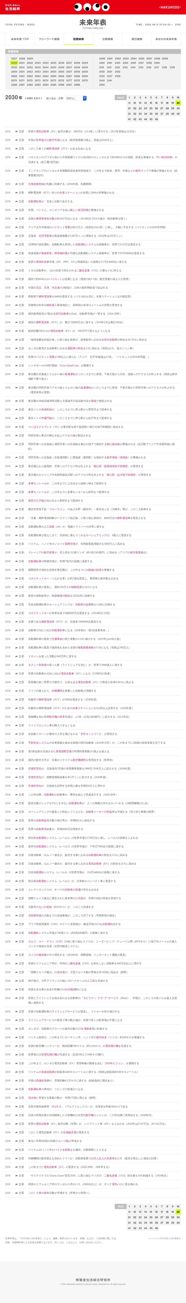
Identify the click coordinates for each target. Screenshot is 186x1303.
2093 (126, 58)
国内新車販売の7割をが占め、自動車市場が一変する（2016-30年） (75, 313)
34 (145, 113)
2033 (38, 62)
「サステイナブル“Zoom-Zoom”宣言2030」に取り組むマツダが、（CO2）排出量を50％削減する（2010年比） (98, 1175)
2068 (77, 76)
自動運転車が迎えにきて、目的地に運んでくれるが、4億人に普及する (80, 535)
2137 (109, 76)
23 (140, 108)
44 (145, 119)
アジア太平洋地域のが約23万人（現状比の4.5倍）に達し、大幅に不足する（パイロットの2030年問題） (98, 227)
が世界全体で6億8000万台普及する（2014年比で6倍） (70, 613)
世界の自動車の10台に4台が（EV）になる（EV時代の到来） (70, 673)
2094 (134, 58)
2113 (125, 67)
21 (129, 108)
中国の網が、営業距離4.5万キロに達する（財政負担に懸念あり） (71, 1080)
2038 (77, 62)
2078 (77, 80)
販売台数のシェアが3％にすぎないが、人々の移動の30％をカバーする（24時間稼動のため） (89, 803)
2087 (69, 84)
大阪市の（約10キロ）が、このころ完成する (61, 907)
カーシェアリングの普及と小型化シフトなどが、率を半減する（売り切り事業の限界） (92, 811)
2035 (53, 62)
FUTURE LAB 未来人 (170, 1238)
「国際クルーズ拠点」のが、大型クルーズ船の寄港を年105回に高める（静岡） (78, 972)
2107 (141, 62)
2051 (21, 71)
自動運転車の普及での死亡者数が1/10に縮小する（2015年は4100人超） (75, 639)
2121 (109, 71)
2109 (157, 62)
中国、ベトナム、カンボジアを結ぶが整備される (66, 210)
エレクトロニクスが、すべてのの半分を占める (63, 889)
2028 (22, 58)
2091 (110, 58)
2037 (69, 62)
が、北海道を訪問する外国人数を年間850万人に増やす (66, 785)
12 (134, 102)
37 (161, 113)
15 (151, 102)
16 (156, 102)
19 (172, 102)
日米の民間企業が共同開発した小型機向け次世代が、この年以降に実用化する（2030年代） (91, 1115)
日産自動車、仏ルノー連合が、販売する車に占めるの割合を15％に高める (78, 855)
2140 (102, 80)
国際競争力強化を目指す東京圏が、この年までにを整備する (71, 570)
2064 (46, 76)
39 (172, 113)
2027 (14, 58)
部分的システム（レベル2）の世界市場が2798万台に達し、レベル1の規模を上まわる (83, 837)
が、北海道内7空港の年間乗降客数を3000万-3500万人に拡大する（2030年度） (80, 768)
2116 (148, 67)
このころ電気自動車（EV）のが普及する (58, 1132)
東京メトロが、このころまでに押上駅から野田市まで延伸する (70, 409)
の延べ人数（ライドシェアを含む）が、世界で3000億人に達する (75, 665)
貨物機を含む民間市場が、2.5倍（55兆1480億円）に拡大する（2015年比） (79, 716)
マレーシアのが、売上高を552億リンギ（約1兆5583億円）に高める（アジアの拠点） (88, 552)
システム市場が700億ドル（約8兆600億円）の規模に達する (68, 933)
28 (167, 108)
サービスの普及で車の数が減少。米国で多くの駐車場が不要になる (75, 1020)
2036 (61, 62)
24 (145, 108)
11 (129, 102)
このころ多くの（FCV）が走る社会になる (59, 148)
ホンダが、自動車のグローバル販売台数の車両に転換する (67, 1028)
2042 (30, 67)
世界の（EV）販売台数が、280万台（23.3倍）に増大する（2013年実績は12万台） (82, 131)
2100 (102, 62)
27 (161, 108)
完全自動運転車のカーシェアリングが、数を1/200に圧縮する (71, 604)
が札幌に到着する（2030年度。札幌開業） (61, 184)
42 (134, 119)
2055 (53, 71)
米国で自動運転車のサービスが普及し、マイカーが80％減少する (74, 1011)
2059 (85, 71)
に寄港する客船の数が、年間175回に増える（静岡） (63, 1097)
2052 (30, 71)
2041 (21, 67)
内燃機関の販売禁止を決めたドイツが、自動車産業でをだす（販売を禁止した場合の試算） (93, 1158)
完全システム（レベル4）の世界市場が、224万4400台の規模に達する (74, 872)
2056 (61, 71)
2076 (61, 80)
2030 (14, 62)
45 (151, 119)
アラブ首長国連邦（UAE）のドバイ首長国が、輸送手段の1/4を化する (74, 924)
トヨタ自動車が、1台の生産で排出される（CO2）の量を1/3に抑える (75, 270)
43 (140, 119)
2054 (46, 71)
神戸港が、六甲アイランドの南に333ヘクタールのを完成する (68, 980)
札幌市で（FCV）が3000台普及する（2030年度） (63, 699)
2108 (149, 62)
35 (151, 113)
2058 (77, 71)
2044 (46, 67)
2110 (101, 67)
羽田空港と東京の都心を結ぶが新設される (59, 435)
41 (129, 119)
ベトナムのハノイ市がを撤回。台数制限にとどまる (67, 1149)
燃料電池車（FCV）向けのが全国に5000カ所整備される (71, 192)
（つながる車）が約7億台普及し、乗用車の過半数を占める (73, 578)
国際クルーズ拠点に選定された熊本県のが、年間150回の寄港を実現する (74, 898)
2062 (30, 76)
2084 (46, 84)
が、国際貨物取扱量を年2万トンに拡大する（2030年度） (68, 777)
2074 (45, 80)
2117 (156, 67)
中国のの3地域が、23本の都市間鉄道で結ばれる (68, 287)
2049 (85, 67)
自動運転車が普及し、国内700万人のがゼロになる (63, 587)
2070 (14, 80)
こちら (69, 1242)
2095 (142, 58)
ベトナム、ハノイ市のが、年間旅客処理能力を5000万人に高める (76, 543)
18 (167, 102)
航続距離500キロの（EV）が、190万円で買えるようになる (69, 331)
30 (178, 108)
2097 (149, 58)
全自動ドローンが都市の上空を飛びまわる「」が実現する (72, 734)
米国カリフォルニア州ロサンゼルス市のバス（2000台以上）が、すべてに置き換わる (83, 1184)
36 (156, 113)
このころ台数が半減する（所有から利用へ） (59, 1192)
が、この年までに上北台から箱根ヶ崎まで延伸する (67, 483)
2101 (109, 62)
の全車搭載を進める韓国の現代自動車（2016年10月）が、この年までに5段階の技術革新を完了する (97, 742)
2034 (46, 62)
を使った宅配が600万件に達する (52, 656)
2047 (69, 67)
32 (134, 113)
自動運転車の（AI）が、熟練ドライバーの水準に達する (66, 526)
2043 (38, 67)
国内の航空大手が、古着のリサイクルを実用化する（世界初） (71, 760)
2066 (61, 76)
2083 (38, 84)
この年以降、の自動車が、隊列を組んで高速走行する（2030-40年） (73, 794)
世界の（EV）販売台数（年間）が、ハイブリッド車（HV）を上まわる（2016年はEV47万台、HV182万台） (97, 1123)
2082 (30, 84)
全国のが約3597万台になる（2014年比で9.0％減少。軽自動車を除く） (78, 218)
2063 (38, 76)
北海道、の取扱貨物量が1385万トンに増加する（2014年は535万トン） (76, 235)
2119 (172, 67)
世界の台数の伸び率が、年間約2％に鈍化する (61, 820)
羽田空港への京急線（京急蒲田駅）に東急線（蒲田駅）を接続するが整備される (87, 457)
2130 (102, 76)
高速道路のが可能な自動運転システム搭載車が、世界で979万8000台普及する (86, 253)
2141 (109, 80)
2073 (38, 80)
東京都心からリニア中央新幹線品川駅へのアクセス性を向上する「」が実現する (89, 474)
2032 (30, 62)
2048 (77, 67)
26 (156, 108)
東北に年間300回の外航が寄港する (55, 1141)
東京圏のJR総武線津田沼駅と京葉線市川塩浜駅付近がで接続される (70, 401)
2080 (14, 84)
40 (178, 113)
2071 (21, 80)
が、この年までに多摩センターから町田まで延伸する (68, 492)
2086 (61, 84)
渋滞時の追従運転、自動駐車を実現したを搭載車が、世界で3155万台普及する (84, 244)
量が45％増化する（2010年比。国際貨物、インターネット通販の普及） (78, 954)
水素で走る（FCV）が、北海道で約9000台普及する (64, 621)
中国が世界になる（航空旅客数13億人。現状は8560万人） (71, 140)
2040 (14, 67)
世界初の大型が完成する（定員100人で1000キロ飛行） (66, 1054)
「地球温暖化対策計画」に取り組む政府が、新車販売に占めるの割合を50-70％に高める (87, 339)
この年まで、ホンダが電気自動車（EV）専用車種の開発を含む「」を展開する (83, 1063)
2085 (53, 84)
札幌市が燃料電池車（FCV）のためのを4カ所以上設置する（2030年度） (81, 708)
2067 (69, 76)
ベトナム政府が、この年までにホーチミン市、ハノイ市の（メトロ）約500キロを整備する (86, 1037)
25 (151, 108)
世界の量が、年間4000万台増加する (55, 829)
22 (134, 108)
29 (172, 108)
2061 (21, 76)
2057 (69, 71)
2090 (102, 58)
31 (129, 113)
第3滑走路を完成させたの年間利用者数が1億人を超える (68, 751)
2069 (85, 76)
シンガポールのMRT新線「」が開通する (61, 365)
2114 (133, 67)
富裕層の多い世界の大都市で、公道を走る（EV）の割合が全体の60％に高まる (81, 682)
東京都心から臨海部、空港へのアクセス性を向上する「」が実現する (85, 466)
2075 (53, 80)
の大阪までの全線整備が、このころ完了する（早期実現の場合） (72, 915)
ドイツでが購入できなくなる (51, 725)
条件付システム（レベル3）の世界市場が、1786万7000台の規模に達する (76, 846)
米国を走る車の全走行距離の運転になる (57, 989)
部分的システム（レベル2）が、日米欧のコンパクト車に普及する (72, 881)
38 (167, 113)
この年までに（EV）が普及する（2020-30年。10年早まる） (69, 1167)
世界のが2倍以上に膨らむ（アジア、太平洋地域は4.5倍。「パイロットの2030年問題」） (89, 357)
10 (178, 97)
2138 (117, 76)
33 (140, 113)
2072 (30, 80)
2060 (14, 76)
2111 (109, 67)
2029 (30, 58)
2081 (21, 84)
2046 (61, 67)
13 (140, 102)
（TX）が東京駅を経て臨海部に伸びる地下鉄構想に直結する (75, 427)
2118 (164, 67)
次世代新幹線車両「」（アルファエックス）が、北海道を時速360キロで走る (78, 1106)
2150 (102, 84)
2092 (118, 58)
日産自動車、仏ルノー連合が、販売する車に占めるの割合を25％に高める (82, 863)
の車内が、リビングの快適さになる (55, 1089)
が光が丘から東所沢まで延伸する (55, 500)
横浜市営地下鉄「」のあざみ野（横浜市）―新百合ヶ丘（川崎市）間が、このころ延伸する (89, 509)
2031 (21, 62)
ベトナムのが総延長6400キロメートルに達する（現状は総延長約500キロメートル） (83, 1072)
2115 (141, 67)
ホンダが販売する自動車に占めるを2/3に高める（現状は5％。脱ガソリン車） (81, 348)
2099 (165, 58)
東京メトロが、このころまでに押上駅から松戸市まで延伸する (70, 418)
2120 (102, 71)
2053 (38, 71)
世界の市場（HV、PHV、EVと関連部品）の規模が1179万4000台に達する (77, 261)
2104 (125, 62)
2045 (53, 67)
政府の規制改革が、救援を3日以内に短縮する (61, 595)
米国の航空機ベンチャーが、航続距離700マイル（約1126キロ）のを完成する (79, 1046)
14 (145, 102)
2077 (69, 80)
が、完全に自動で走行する (50, 201)
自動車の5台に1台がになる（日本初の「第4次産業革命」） (69, 630)
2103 (117, 62)
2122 (117, 71)
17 (162, 102)
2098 (157, 58)
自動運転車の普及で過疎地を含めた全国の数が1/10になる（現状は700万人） (79, 647)
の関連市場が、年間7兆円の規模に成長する (60, 561)
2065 (53, 76)
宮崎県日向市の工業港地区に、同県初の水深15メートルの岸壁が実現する (75, 305)
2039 (85, 62)
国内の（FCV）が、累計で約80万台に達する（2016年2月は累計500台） (76, 322)
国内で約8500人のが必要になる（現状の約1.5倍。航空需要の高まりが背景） (79, 279)
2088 (77, 84)
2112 (117, 67)
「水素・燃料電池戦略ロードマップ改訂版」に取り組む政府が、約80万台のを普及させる (87, 518)
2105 (133, 62)
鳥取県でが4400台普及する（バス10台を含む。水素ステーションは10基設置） (80, 296)
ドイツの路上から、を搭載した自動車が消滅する (62, 690)
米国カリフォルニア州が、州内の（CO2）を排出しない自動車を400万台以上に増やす (85, 963)
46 (156, 119)
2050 (14, 71)
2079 (85, 80)
